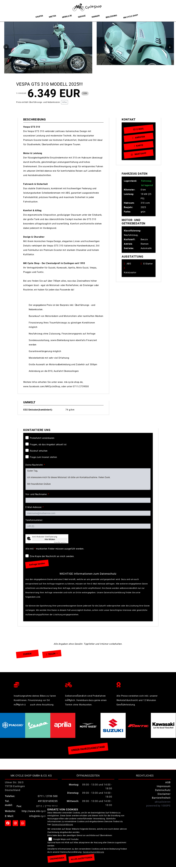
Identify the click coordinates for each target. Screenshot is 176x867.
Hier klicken (50, 539)
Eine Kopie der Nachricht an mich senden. (52, 556)
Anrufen (138, 137)
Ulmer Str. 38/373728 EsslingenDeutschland (15, 786)
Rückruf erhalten (39, 451)
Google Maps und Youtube (65, 839)
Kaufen (39, 16)
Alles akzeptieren (81, 858)
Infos (64, 102)
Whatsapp (138, 154)
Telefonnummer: (34, 520)
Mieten (52, 16)
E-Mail (138, 129)
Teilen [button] (51, 654)
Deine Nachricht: (35, 465)
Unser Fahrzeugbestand (88, 748)
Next (170, 47)
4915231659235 (48, 801)
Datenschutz (162, 790)
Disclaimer (164, 794)
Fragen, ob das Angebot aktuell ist (48, 444)
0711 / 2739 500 (48, 796)
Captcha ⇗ (61, 542)
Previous (6, 47)
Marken (96, 17)
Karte (138, 145)
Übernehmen (57, 858)
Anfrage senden (37, 564)
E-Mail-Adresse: (34, 507)
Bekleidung (111, 16)
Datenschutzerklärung (51, 597)
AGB (167, 782)
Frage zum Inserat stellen (43, 457)
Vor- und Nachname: (37, 494)
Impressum (163, 786)
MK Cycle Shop (130, 16)
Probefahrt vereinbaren (42, 438)
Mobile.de (67, 16)
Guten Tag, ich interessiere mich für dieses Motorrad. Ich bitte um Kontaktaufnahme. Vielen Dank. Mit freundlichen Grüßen (87, 479)
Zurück (27, 654)
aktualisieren (162, 801)
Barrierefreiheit (161, 797)
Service (82, 16)
